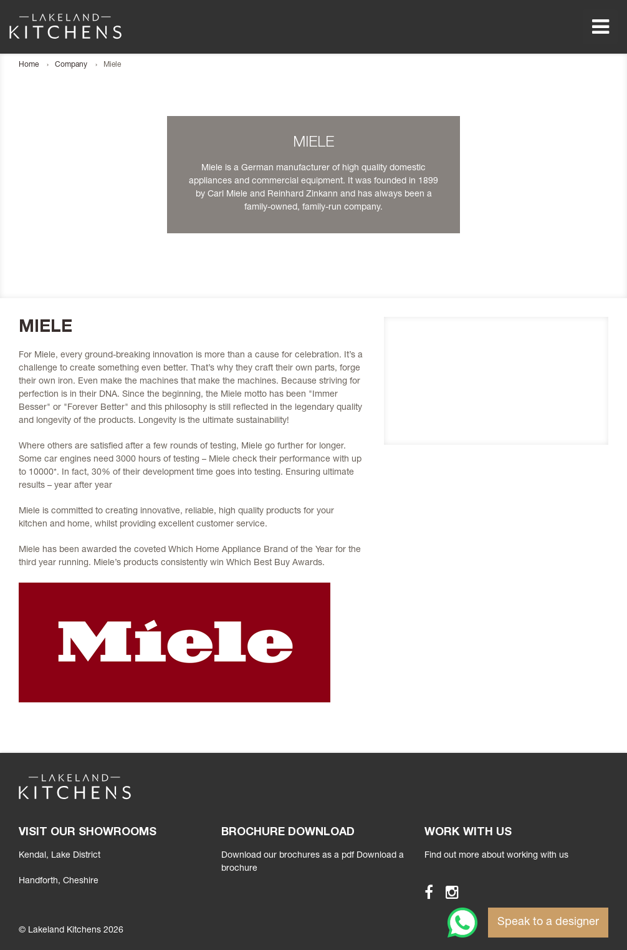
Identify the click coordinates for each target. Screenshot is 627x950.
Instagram (446, 892)
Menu (600, 26)
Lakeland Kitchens (65, 26)
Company (71, 65)
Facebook (423, 892)
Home (29, 65)
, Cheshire (58, 881)
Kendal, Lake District (59, 855)
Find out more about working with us (496, 855)
